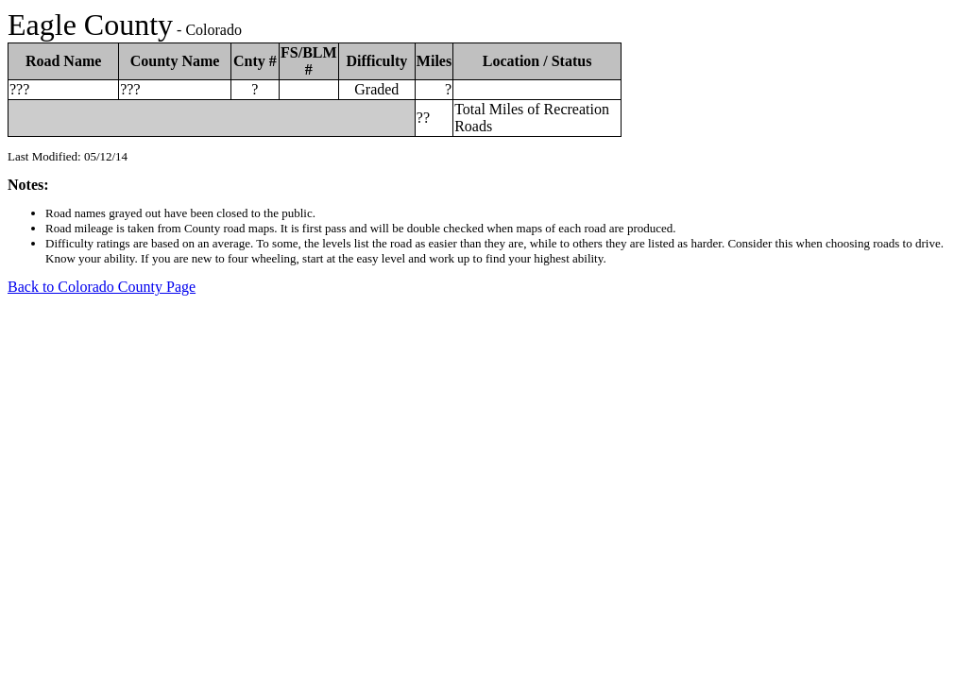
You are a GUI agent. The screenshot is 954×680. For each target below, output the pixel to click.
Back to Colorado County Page (102, 287)
